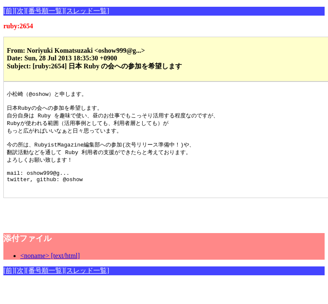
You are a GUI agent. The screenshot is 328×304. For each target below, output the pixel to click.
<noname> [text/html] (50, 266)
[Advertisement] (102, 221)
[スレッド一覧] (86, 10)
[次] (20, 10)
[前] (9, 10)
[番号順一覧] (45, 10)
